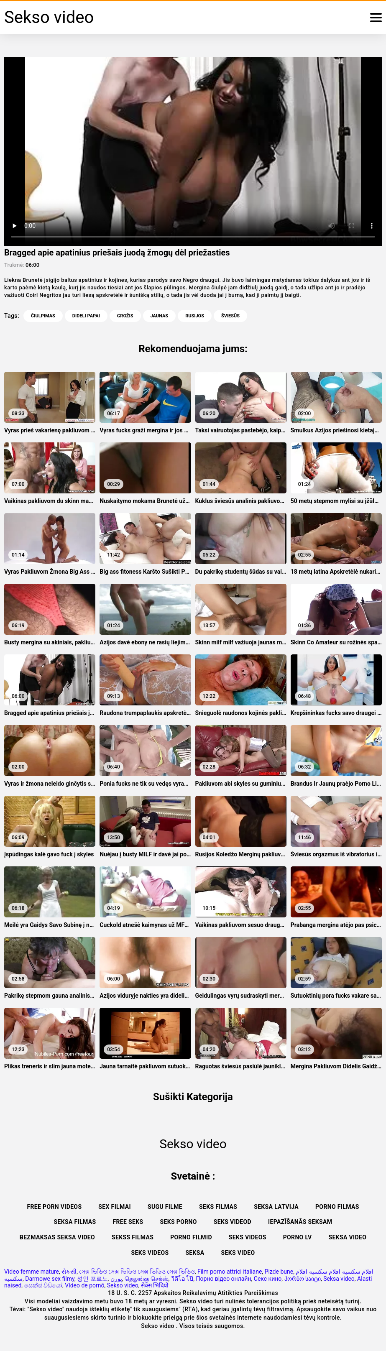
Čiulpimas (43, 316)
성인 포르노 (92, 1278)
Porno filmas (337, 1206)
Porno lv (297, 1237)
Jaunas (160, 316)
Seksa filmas (75, 1221)
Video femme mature (31, 1271)
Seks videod (232, 1221)
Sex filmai (114, 1206)
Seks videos (247, 1237)
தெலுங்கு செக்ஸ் (146, 1278)
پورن (116, 1278)
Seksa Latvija (276, 1206)
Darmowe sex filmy (49, 1278)
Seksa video (348, 1237)
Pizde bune (279, 1271)
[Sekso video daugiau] (376, 17)
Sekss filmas (132, 1237)
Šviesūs (230, 316)
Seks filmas (218, 1206)
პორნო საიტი (302, 1278)
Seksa (194, 1252)
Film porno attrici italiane (229, 1271)
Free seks (127, 1221)
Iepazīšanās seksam (300, 1221)
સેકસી (69, 1271)
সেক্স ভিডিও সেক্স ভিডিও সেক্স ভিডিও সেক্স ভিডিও (136, 1271)
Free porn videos (54, 1206)
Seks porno (178, 1221)
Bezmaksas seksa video (57, 1237)
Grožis (125, 316)
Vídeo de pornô (84, 1285)
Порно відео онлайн (223, 1278)
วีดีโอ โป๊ (182, 1278)
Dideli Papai (86, 316)
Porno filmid (191, 1237)
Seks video (238, 1252)
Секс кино (268, 1278)
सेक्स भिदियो (155, 1285)
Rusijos (194, 316)
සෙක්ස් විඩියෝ (43, 1285)
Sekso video (122, 1285)
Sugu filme (165, 1206)
